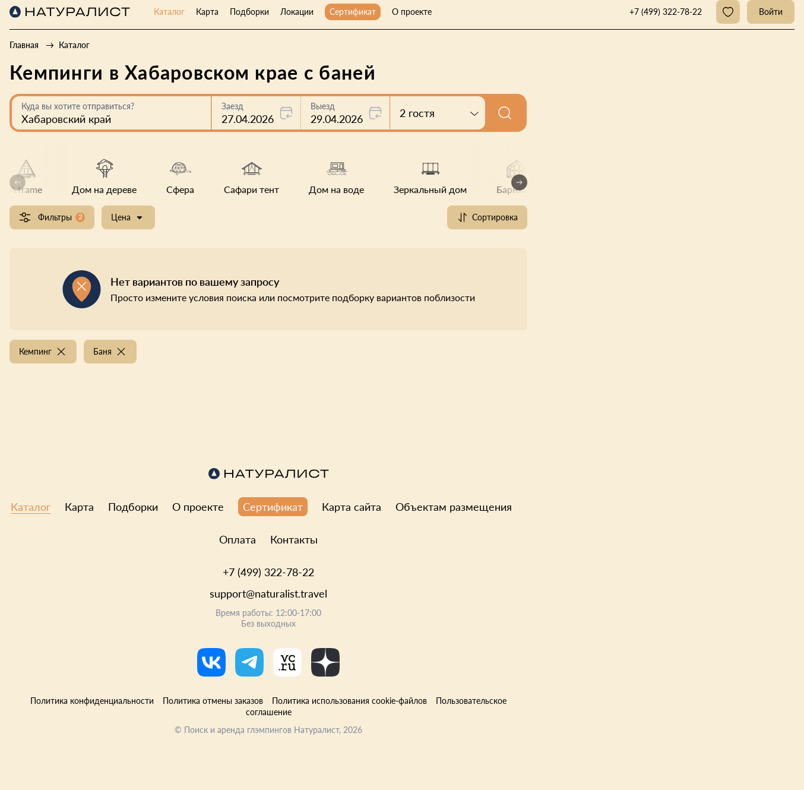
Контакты (294, 539)
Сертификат (353, 12)
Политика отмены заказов (213, 701)
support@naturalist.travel (268, 593)
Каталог (169, 12)
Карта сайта (351, 506)
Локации (297, 12)
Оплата (237, 539)
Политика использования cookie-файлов (349, 701)
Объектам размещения (453, 506)
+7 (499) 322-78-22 (268, 572)
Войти (771, 12)
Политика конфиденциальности (92, 701)
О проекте (412, 12)
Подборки (249, 12)
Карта (207, 12)
